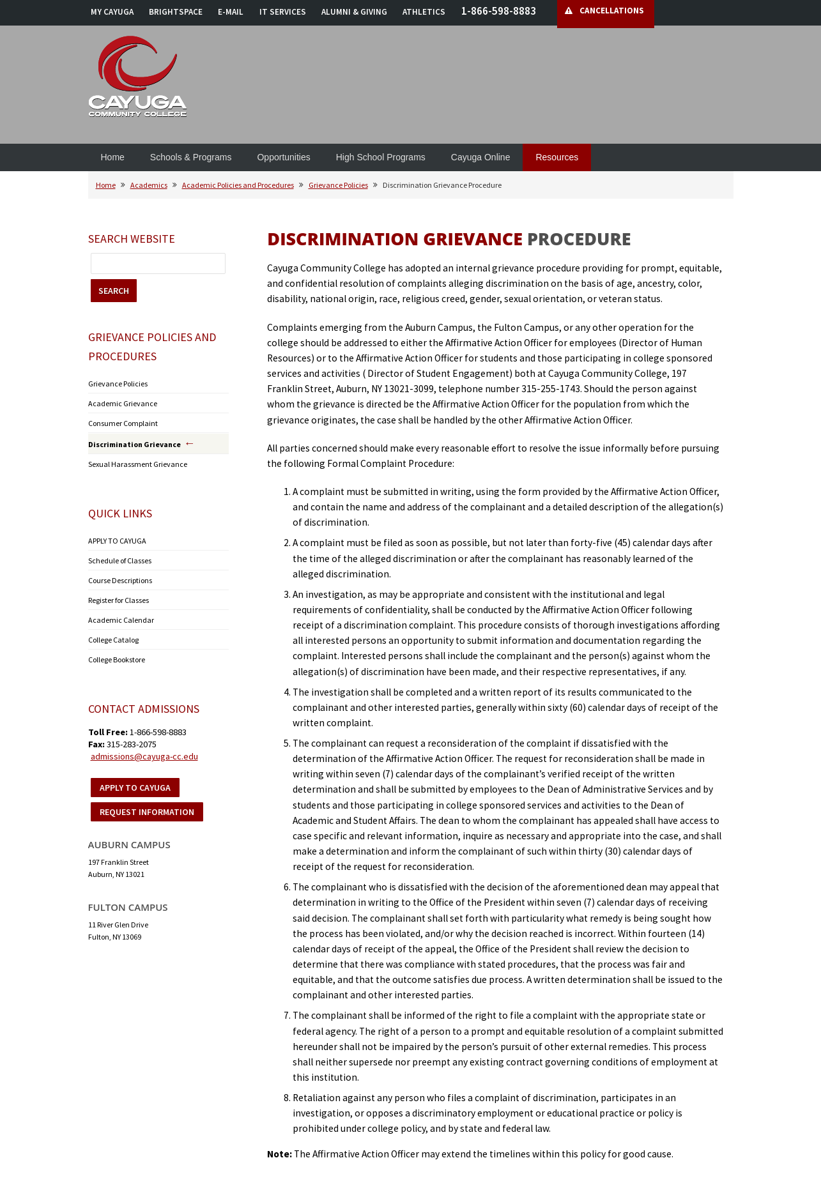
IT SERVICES (282, 11)
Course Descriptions (120, 580)
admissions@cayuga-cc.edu (144, 756)
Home (113, 157)
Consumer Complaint (123, 423)
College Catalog (113, 639)
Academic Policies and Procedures (238, 185)
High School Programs (381, 157)
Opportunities (283, 157)
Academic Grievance (122, 403)
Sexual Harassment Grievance (137, 464)
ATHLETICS (424, 11)
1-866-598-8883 (498, 11)
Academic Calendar (121, 620)
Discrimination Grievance (134, 444)
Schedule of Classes (119, 560)
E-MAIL (230, 11)
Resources (556, 157)
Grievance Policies (338, 185)
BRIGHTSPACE (176, 11)
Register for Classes (118, 600)
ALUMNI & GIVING (354, 11)
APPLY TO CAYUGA (117, 540)
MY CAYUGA (112, 11)
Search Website (131, 238)
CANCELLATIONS (611, 10)
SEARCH (113, 290)
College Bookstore (116, 659)
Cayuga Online (480, 157)
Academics (148, 185)
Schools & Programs (191, 157)
